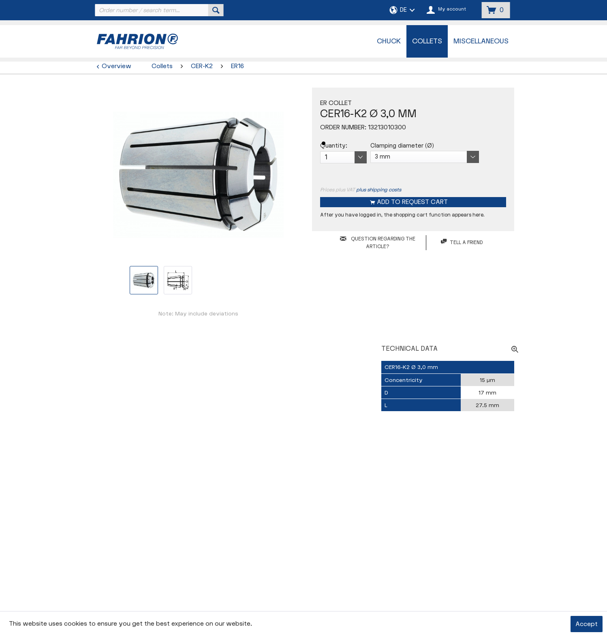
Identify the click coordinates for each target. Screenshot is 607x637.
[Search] (216, 10)
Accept (586, 624)
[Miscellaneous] (481, 41)
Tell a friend (462, 242)
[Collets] (427, 41)
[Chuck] (388, 41)
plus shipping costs (378, 190)
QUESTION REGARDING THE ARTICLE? (377, 243)
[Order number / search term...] (158, 10)
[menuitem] (158, 10)
